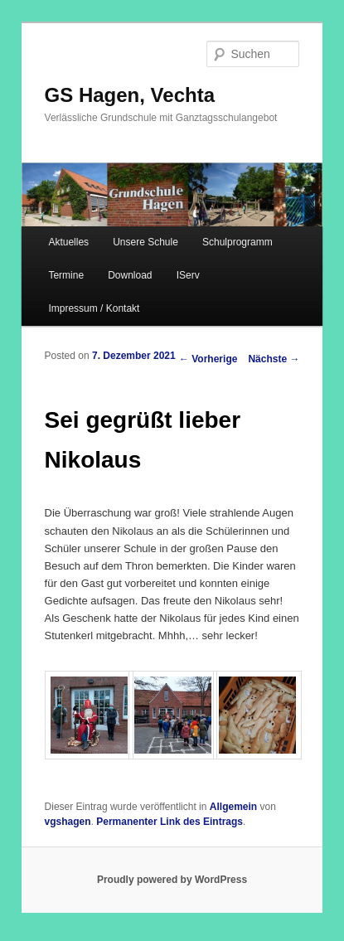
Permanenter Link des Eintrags (169, 821)
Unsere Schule (145, 242)
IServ (188, 275)
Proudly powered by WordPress (172, 879)
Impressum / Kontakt (93, 308)
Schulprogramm (237, 242)
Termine (66, 275)
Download (130, 275)
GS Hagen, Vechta (130, 95)
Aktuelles (68, 242)
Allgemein (233, 806)
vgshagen (68, 821)
